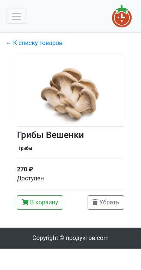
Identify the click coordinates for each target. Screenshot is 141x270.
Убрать (105, 202)
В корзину (40, 202)
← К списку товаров (34, 42)
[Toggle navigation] (16, 16)
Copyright (70, 238)
